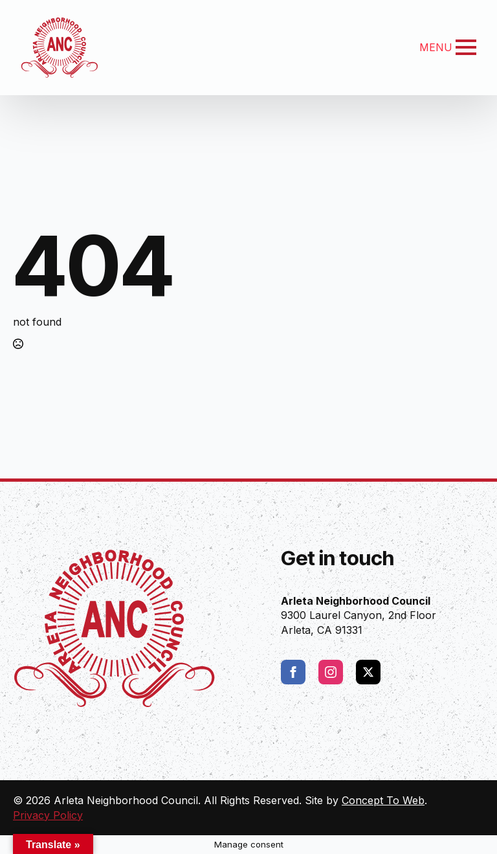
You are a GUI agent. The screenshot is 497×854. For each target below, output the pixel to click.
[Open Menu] (466, 47)
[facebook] (293, 672)
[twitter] (368, 672)
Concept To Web (383, 800)
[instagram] (330, 672)
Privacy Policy (48, 815)
